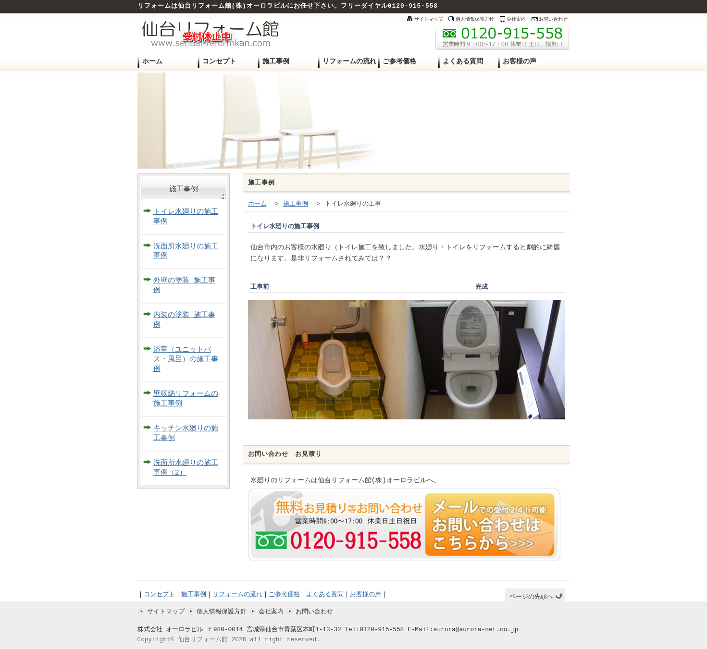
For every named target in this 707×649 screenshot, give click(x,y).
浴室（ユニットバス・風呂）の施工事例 (185, 359)
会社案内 (516, 19)
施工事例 (275, 61)
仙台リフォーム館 (203, 640)
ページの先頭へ (531, 597)
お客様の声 (519, 61)
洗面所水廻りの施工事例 (185, 251)
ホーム (152, 61)
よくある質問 (463, 61)
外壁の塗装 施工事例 (184, 285)
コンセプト (219, 61)
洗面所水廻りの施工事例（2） (185, 468)
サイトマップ (428, 19)
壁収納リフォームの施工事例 (185, 399)
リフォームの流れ (349, 61)
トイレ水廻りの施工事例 (185, 217)
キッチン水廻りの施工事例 (185, 433)
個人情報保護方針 (475, 19)
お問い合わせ (553, 19)
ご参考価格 (399, 61)
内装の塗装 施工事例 (184, 320)
